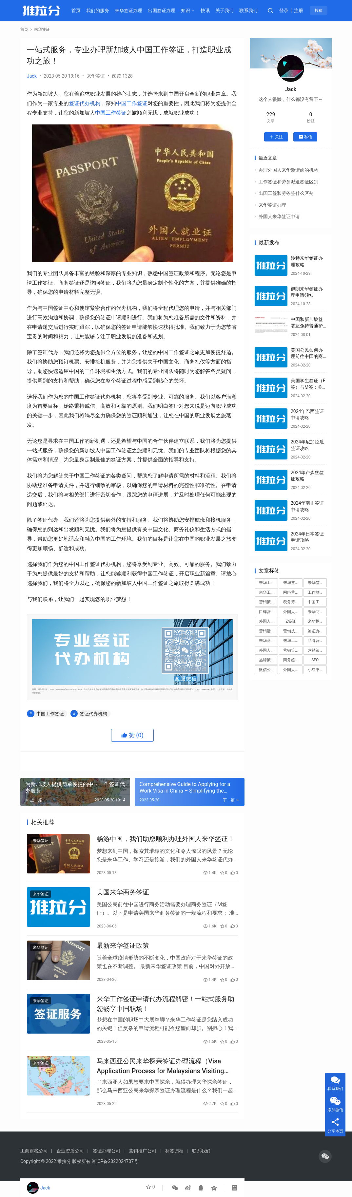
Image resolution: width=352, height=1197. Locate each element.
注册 (304, 10)
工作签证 (315, 592)
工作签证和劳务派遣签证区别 (288, 181)
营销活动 (267, 631)
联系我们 (254, 10)
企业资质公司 (70, 1166)
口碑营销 (267, 611)
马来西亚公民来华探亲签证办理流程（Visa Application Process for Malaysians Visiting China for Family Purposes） (160, 1079)
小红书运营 (317, 669)
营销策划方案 (317, 650)
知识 (191, 10)
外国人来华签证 (292, 611)
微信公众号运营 (268, 669)
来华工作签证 (268, 582)
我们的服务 (103, 10)
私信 (305, 137)
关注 (276, 137)
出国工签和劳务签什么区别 (286, 193)
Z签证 (290, 621)
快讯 (211, 10)
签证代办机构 (84, 103)
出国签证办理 (167, 10)
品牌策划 (267, 660)
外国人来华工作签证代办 (292, 669)
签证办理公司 (106, 1166)
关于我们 (230, 10)
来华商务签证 (317, 611)
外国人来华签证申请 (279, 216)
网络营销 (291, 592)
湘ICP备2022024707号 (115, 1177)
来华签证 (96, 76)
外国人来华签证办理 (268, 621)
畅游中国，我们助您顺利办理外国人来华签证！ (165, 840)
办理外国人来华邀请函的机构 (288, 170)
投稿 (323, 11)
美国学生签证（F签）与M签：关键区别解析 (308, 387)
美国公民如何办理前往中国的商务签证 (307, 356)
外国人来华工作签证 (268, 650)
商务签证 (291, 660)
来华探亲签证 (317, 621)
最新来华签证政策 (123, 953)
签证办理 (315, 631)
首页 (82, 10)
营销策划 (267, 602)
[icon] (325, 1172)
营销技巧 (291, 631)
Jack (32, 76)
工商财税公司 (34, 1166)
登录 (289, 10)
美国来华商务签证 (123, 897)
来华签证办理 (134, 10)
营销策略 (291, 650)
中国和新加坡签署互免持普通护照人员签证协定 (307, 326)
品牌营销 (315, 640)
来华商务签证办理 (268, 640)
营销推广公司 (142, 1166)
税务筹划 (291, 602)
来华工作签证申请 (292, 640)
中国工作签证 (131, 103)
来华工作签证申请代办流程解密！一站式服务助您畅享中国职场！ (165, 1014)
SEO (315, 660)
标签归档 (174, 1166)
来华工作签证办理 (268, 592)
